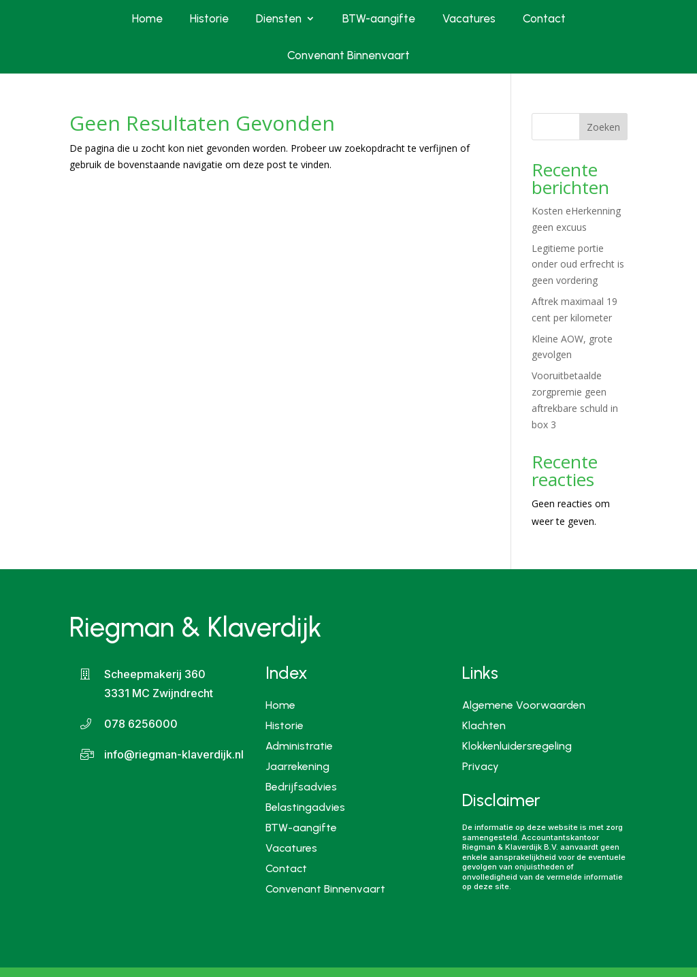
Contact (544, 18)
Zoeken (603, 127)
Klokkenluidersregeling (517, 746)
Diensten (279, 18)
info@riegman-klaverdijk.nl (174, 754)
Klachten (484, 726)
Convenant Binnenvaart (348, 55)
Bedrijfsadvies (301, 786)
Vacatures (469, 18)
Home (147, 18)
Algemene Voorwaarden (523, 706)
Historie (209, 18)
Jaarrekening (297, 765)
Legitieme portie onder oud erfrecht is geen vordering (578, 264)
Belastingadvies (305, 806)
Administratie (299, 745)
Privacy (480, 767)
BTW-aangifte (378, 18)
